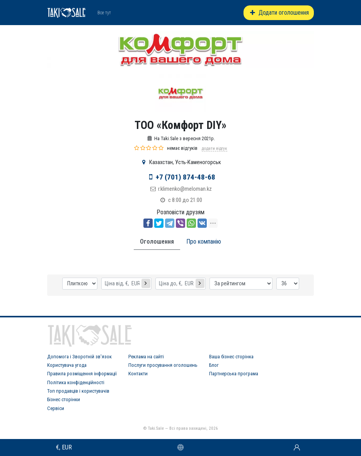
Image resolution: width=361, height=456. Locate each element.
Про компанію (203, 241)
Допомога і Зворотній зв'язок (79, 356)
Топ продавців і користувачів (78, 391)
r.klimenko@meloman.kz (185, 189)
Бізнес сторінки (63, 399)
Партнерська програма (233, 373)
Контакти (138, 373)
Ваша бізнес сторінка (231, 356)
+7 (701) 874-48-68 (185, 177)
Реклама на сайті (146, 356)
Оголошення (157, 241)
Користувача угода (67, 365)
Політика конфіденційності (75, 382)
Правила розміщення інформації (82, 373)
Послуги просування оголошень (163, 365)
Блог (214, 365)
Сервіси (55, 408)
